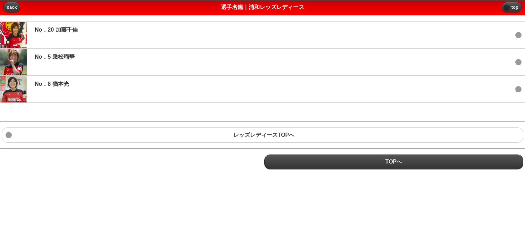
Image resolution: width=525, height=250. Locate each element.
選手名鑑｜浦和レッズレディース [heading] (262, 7)
